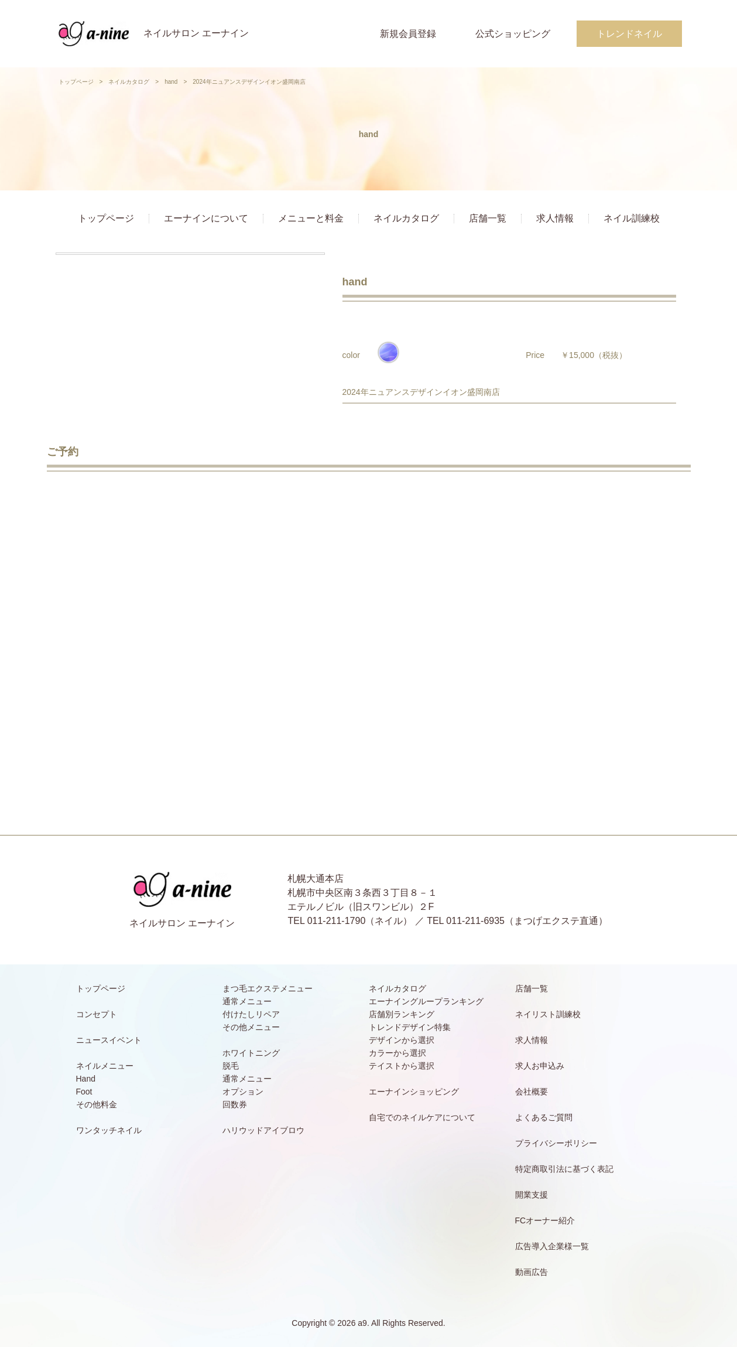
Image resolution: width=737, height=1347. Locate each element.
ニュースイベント (109, 1040)
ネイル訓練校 (632, 218)
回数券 (234, 1104)
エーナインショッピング (414, 1091)
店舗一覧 (487, 218)
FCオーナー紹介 (545, 1220)
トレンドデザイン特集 (410, 1027)
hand (170, 82)
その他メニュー (251, 1027)
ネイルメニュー (104, 1065)
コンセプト (96, 1014)
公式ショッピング (512, 34)
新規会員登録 (408, 34)
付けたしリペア (251, 1014)
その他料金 (96, 1104)
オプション (242, 1091)
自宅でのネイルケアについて (422, 1117)
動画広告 (531, 1272)
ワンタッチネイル (109, 1130)
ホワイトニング (251, 1053)
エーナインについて (206, 218)
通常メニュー (247, 1001)
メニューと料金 (311, 218)
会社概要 (531, 1091)
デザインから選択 (401, 1040)
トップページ (76, 82)
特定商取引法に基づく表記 (564, 1169)
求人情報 (555, 218)
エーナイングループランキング (426, 1001)
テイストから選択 (401, 1065)
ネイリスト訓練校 (548, 1014)
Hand (85, 1078)
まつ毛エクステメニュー (267, 988)
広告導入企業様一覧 (552, 1246)
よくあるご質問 (544, 1117)
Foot (84, 1091)
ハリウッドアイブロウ (263, 1130)
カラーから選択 (397, 1053)
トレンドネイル (629, 34)
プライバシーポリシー (556, 1143)
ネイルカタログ (128, 82)
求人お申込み (539, 1065)
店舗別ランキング (401, 1014)
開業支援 (531, 1194)
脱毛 (230, 1065)
